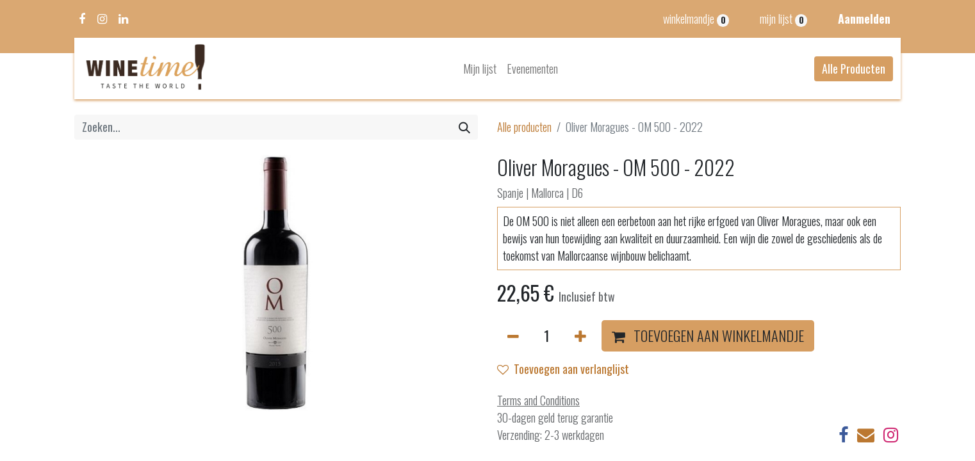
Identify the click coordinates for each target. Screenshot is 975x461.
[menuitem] (480, 69)
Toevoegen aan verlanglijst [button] (563, 368)
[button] (708, 336)
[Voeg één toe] (580, 336)
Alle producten (524, 126)
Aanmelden (864, 18)
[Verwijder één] (513, 336)
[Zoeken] (464, 127)
